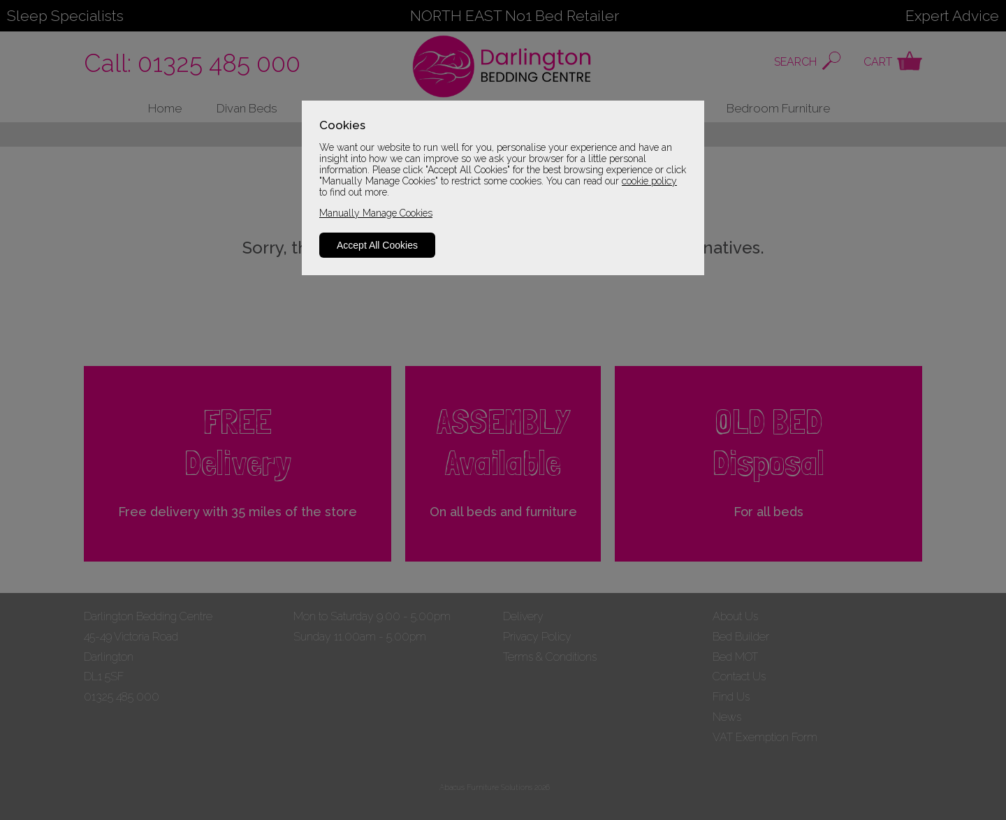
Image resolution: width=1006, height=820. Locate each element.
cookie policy (649, 180)
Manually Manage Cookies (375, 213)
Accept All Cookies (377, 245)
